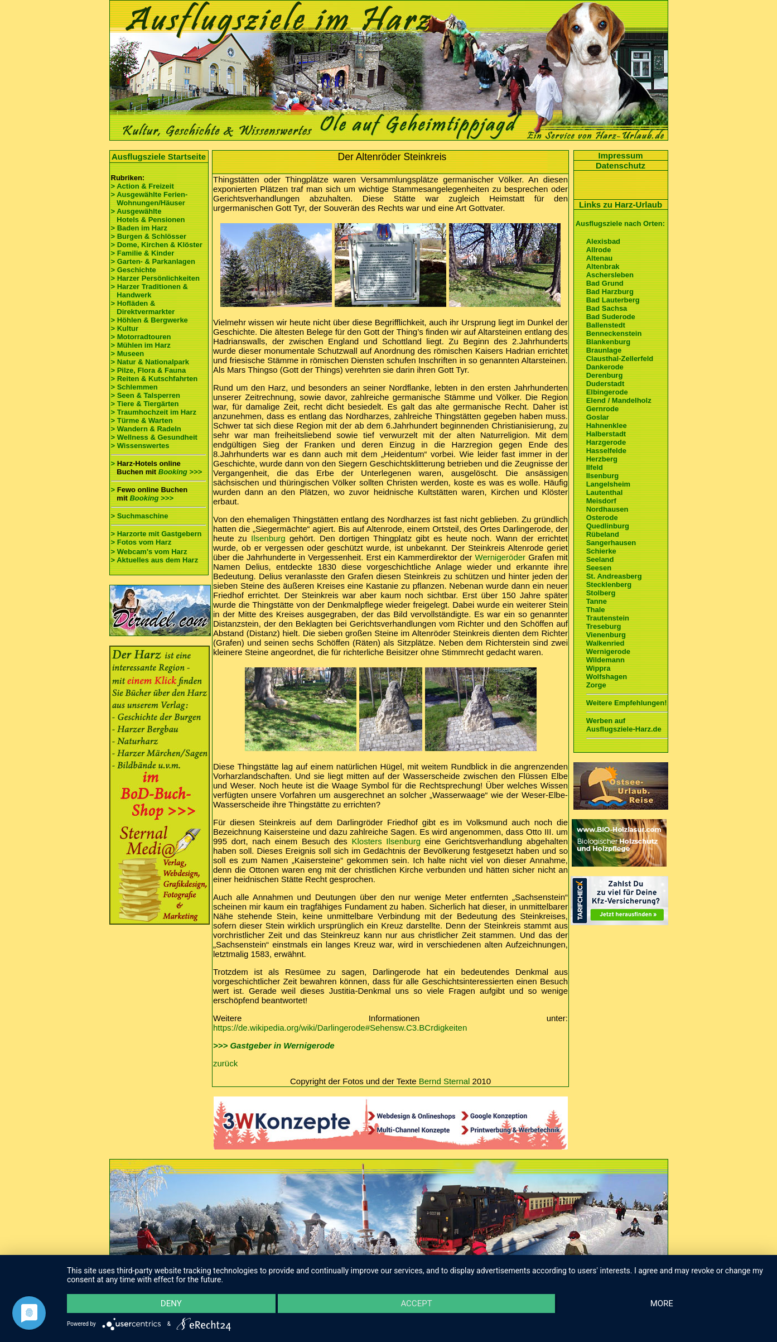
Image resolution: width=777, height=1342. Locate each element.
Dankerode (605, 367)
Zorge (596, 685)
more (661, 1303)
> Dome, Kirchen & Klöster (156, 244)
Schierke (601, 551)
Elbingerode (607, 392)
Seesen (599, 568)
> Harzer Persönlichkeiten (155, 278)
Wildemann (605, 660)
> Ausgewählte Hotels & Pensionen (148, 215)
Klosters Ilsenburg (386, 841)
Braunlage (604, 350)
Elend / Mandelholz (618, 400)
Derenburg (604, 375)
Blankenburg (608, 342)
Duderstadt (605, 383)
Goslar (597, 417)
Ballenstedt (605, 325)
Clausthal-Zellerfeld (620, 358)
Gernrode (602, 409)
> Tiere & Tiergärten (145, 404)
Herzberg (601, 459)
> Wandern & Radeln (146, 429)
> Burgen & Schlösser (148, 236)
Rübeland (602, 534)
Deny (171, 1303)
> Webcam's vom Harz (149, 551)
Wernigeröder (500, 557)
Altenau (599, 258)
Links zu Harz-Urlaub (620, 204)
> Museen (127, 353)
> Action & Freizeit (142, 186)
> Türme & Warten (142, 420)
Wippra (598, 668)
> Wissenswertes (140, 445)
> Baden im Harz (139, 228)
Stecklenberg (609, 584)
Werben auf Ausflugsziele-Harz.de (624, 724)
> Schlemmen (134, 387)
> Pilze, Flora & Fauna (148, 370)
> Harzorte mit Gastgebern (156, 534)
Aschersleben (610, 275)
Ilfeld (594, 467)
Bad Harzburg (610, 291)
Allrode (598, 250)
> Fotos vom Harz (141, 542)
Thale (595, 609)
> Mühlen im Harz (141, 345)
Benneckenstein (614, 333)
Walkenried (605, 643)
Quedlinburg (607, 526)
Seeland (600, 559)
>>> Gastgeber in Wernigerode (274, 1045)
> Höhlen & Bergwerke (149, 320)
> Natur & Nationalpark (150, 362)
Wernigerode (608, 651)
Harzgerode (606, 442)
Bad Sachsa (607, 308)
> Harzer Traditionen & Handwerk (149, 290)
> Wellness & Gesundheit (154, 437)
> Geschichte (133, 270)
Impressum (620, 155)
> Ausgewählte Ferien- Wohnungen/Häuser (150, 198)
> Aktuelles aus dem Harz (155, 560)
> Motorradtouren (141, 337)
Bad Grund (605, 283)
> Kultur (124, 328)
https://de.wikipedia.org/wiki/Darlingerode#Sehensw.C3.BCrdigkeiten (340, 1027)
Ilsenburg (268, 538)
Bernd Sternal (444, 1081)
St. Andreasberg (614, 576)
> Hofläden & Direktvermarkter (143, 307)
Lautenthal (604, 492)
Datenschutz (620, 165)
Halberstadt (606, 434)
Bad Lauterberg (613, 300)
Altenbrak (603, 266)
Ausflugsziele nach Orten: (620, 223)
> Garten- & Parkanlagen (153, 261)
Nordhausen (607, 509)
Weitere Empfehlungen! (626, 703)
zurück (225, 1063)
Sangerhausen (611, 542)
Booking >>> (180, 472)
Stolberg (601, 593)
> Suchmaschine (139, 516)
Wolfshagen (606, 676)
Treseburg (603, 626)
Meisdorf (601, 501)
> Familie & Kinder (143, 253)
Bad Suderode (610, 316)
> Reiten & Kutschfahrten (154, 378)
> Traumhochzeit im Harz (154, 412)
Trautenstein (607, 618)
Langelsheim (608, 484)
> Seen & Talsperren (145, 395)
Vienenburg (606, 635)
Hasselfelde (606, 450)
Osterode (602, 517)
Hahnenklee (606, 425)
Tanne (596, 601)
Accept (416, 1303)
